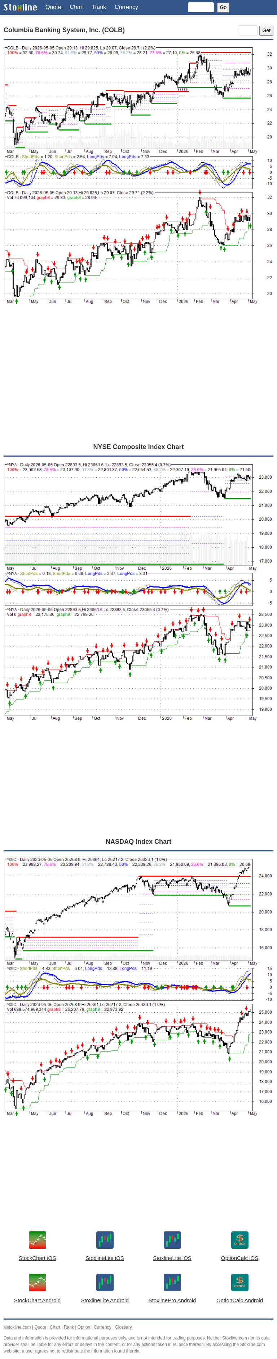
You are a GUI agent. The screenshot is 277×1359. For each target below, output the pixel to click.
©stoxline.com (17, 1327)
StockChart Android (37, 1300)
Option (84, 1327)
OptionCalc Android (239, 1300)
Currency (126, 7)
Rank (99, 7)
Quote (53, 7)
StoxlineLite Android (105, 1300)
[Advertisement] (138, 382)
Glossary (123, 1327)
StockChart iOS (37, 1258)
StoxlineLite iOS (104, 1258)
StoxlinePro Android (172, 1300)
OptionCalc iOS (239, 1258)
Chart (77, 7)
